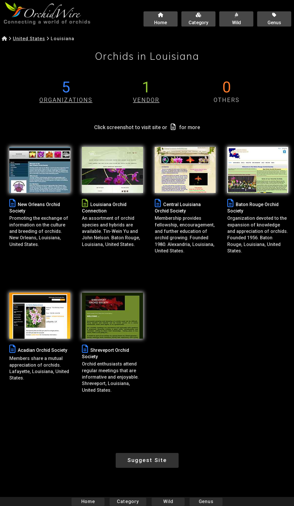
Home (88, 501)
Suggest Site (147, 460)
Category (128, 501)
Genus (206, 501)
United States (29, 38)
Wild (168, 501)
